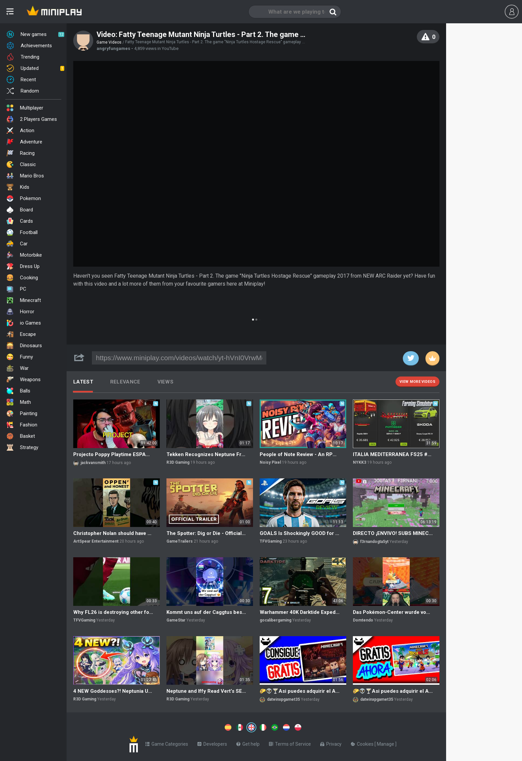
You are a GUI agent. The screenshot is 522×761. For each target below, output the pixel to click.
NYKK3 (359, 462)
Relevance (125, 382)
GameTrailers (179, 541)
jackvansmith (93, 463)
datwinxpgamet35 (283, 699)
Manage (386, 742)
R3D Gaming (177, 462)
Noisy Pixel (270, 462)
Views (165, 382)
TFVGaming (271, 541)
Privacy (331, 742)
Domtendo (363, 620)
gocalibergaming (275, 620)
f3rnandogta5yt (374, 542)
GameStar (175, 620)
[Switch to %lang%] (190, 726)
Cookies (363, 742)
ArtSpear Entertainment (96, 541)
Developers (212, 742)
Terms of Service (290, 742)
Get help (248, 742)
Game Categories (166, 742)
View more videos (417, 382)
